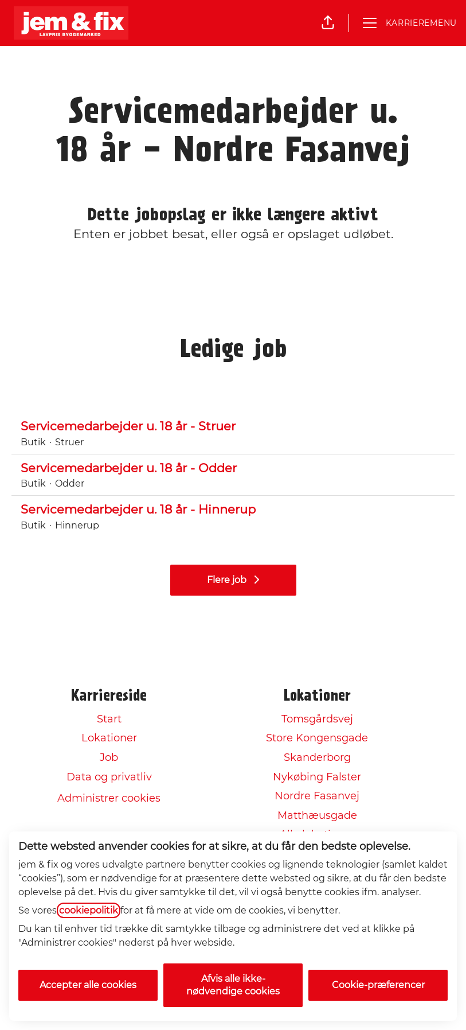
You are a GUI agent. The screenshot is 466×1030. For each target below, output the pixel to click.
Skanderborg (317, 757)
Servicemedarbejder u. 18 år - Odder (233, 468)
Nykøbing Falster (317, 777)
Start (109, 719)
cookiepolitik (88, 910)
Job (109, 757)
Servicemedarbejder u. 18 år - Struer (233, 426)
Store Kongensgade (317, 738)
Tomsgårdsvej (317, 719)
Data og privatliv (109, 777)
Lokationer (109, 738)
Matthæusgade (317, 815)
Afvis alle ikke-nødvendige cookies (233, 985)
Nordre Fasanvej (317, 796)
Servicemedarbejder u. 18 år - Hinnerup (233, 509)
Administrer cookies (108, 798)
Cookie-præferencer (378, 985)
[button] (328, 23)
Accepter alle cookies (88, 985)
